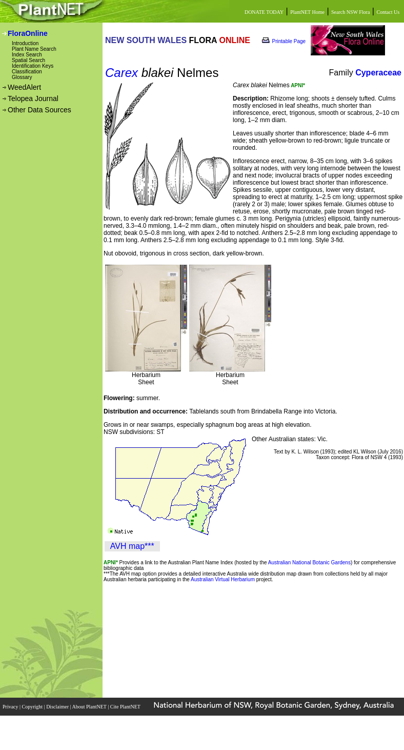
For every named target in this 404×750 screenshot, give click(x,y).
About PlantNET (90, 706)
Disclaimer (58, 706)
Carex (121, 73)
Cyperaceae (378, 72)
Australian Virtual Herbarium (223, 579)
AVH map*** (132, 546)
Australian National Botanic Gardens (309, 562)
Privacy (11, 706)
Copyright (33, 706)
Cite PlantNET (126, 706)
